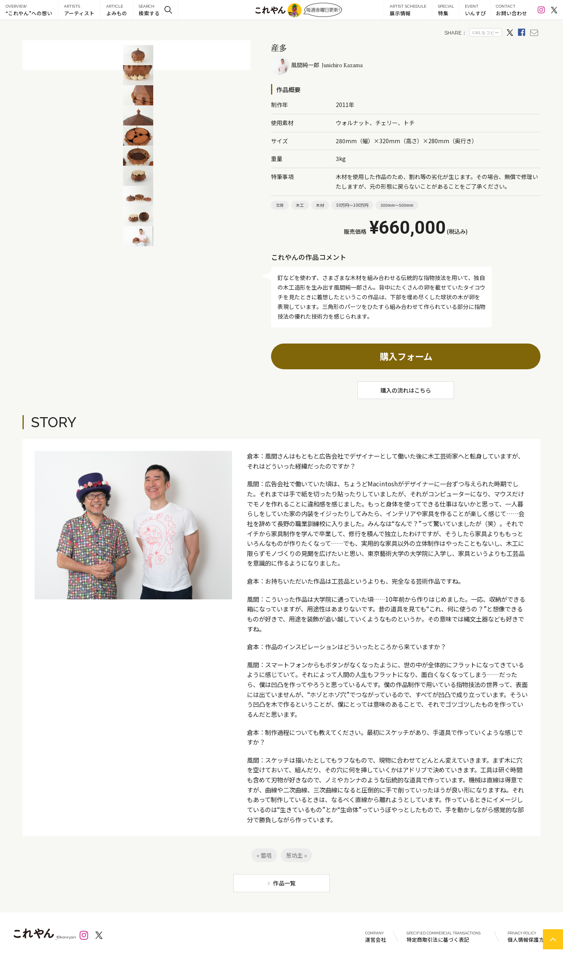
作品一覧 (284, 883)
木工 (300, 205)
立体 (280, 205)
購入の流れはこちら (405, 390)
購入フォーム (406, 356)
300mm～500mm (396, 205)
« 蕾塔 (264, 855)
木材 (320, 205)
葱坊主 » (296, 855)
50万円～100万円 (352, 205)
